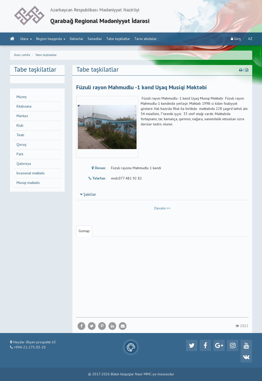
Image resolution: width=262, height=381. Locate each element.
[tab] (162, 194)
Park (19, 154)
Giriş (236, 39)
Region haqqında (50, 39)
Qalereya (23, 164)
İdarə (26, 39)
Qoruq (21, 145)
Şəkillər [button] (88, 195)
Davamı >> (162, 208)
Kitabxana (23, 106)
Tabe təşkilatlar (118, 39)
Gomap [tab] (84, 231)
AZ (250, 39)
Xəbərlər (76, 39)
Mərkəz (22, 116)
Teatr (20, 135)
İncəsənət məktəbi (30, 173)
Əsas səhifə (22, 55)
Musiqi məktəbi (28, 183)
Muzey (21, 97)
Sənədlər (95, 39)
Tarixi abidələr (145, 39)
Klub (19, 125)
